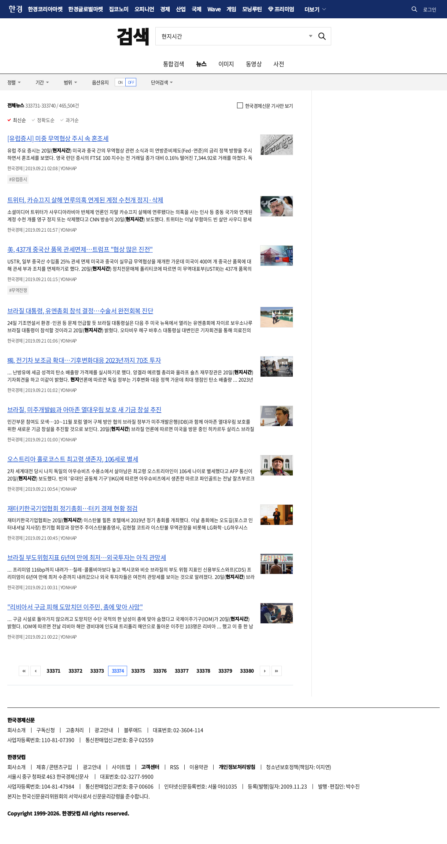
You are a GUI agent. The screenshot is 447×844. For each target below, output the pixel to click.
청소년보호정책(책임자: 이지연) (298, 766)
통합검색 (173, 63)
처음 (24, 671)
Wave (214, 9)
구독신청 (45, 729)
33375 (138, 670)
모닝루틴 (252, 9)
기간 (40, 82)
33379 (225, 670)
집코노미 (119, 9)
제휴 (40, 766)
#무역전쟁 (18, 290)
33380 (247, 670)
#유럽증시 (18, 179)
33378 (203, 670)
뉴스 (201, 63)
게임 (231, 9)
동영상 (254, 63)
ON (120, 82)
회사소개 (16, 729)
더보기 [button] (311, 9)
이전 (35, 671)
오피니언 (144, 9)
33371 (53, 670)
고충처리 (75, 729)
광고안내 (104, 729)
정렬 (11, 82)
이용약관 (198, 766)
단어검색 (159, 82)
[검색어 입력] (234, 36)
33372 (75, 670)
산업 (181, 9)
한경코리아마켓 (45, 9)
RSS (174, 766)
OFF (131, 82)
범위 (68, 82)
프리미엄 (284, 9)
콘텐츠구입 (60, 766)
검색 (132, 36)
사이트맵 (121, 766)
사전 (278, 63)
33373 (97, 670)
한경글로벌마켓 (85, 9)
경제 (165, 9)
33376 (160, 670)
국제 (197, 9)
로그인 (429, 9)
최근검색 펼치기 (305, 36)
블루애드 (133, 729)
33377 (181, 670)
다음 (265, 671)
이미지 (226, 63)
